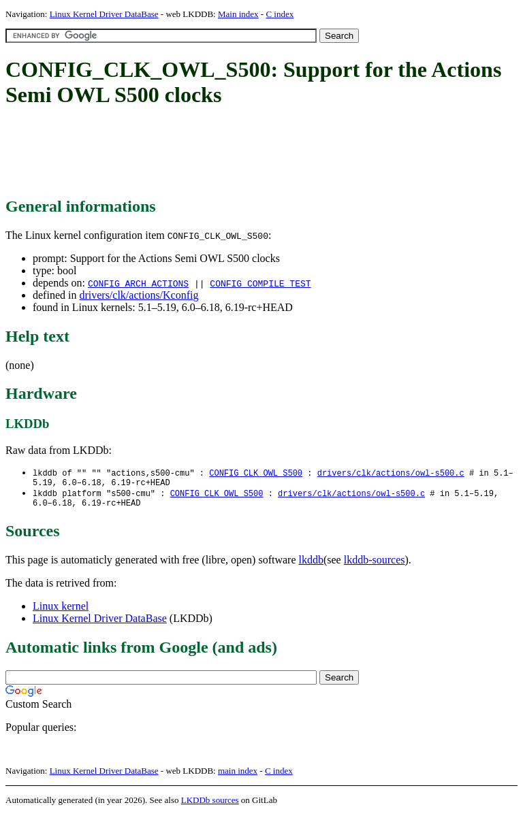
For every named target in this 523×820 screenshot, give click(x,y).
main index (237, 776)
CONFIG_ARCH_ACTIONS (138, 283)
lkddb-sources (374, 565)
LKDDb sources (210, 805)
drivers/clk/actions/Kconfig (138, 295)
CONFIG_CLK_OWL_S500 (255, 473)
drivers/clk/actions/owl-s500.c (390, 473)
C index (280, 14)
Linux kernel (61, 611)
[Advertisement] (253, 153)
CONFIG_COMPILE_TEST (260, 283)
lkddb (311, 565)
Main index (238, 14)
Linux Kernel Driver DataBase (104, 14)
